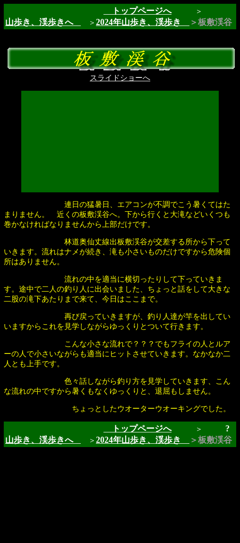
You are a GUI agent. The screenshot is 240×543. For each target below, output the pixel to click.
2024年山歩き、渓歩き (142, 22)
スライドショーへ (120, 78)
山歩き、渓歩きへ (39, 22)
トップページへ (137, 11)
